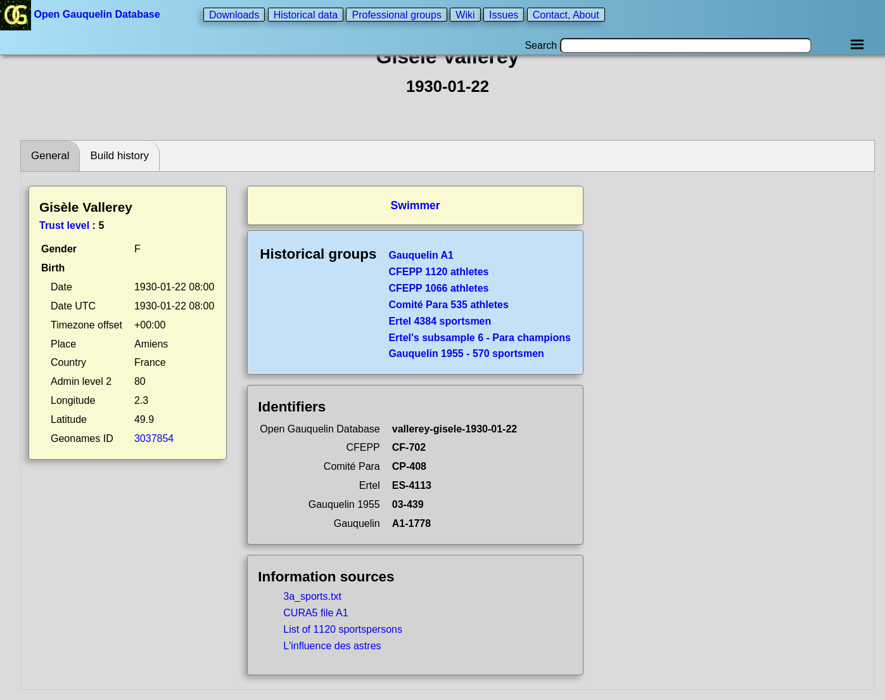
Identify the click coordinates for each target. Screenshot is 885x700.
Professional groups (396, 14)
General (50, 156)
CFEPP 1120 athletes (438, 271)
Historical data (306, 14)
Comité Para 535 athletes (448, 304)
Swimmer (415, 205)
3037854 (154, 438)
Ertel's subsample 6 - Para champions (479, 337)
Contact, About (566, 14)
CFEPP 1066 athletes (438, 288)
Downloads (234, 14)
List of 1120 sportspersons (342, 629)
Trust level (64, 225)
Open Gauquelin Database (81, 14)
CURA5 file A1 (315, 612)
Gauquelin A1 (421, 255)
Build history (119, 156)
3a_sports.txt (312, 596)
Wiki (464, 14)
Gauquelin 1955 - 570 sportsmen (466, 353)
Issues (503, 14)
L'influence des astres (332, 645)
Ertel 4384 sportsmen (439, 321)
